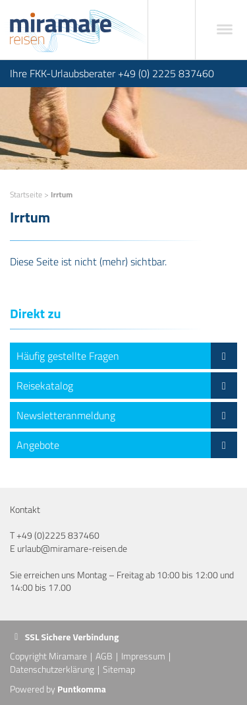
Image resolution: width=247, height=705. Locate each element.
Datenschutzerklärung (52, 669)
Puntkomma (81, 689)
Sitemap (119, 669)
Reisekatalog (126, 385)
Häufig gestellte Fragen (126, 356)
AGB (104, 656)
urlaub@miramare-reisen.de (72, 548)
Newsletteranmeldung (126, 415)
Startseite (26, 194)
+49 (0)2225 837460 (57, 535)
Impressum (143, 656)
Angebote (126, 445)
